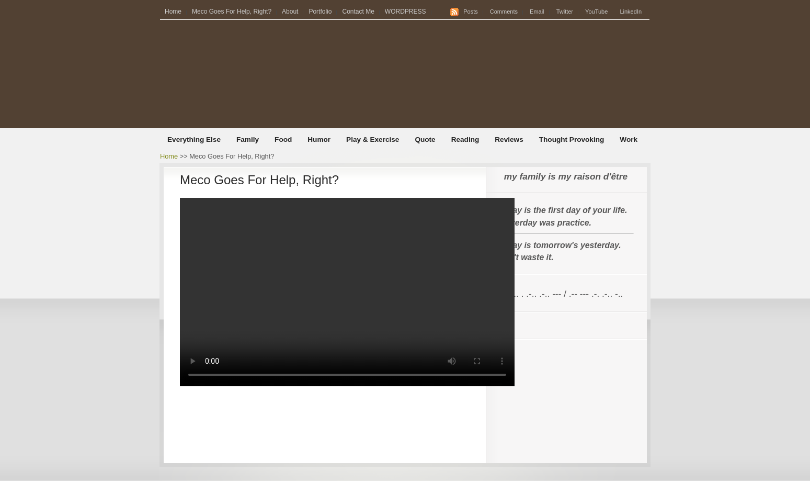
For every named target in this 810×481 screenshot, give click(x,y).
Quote (425, 139)
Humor (318, 139)
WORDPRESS (405, 11)
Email (537, 11)
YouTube (596, 11)
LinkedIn (631, 11)
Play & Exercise (372, 139)
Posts (470, 11)
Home (173, 11)
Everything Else (194, 139)
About (290, 11)
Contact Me (358, 11)
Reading (465, 139)
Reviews (509, 139)
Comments (504, 11)
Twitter (564, 11)
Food (283, 139)
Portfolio (320, 11)
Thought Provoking (571, 139)
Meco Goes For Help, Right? (231, 11)
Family (247, 139)
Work (628, 139)
